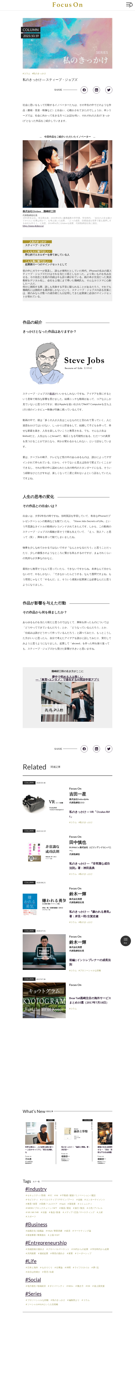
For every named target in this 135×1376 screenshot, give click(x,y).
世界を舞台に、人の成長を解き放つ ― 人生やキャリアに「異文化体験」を (39, 1149)
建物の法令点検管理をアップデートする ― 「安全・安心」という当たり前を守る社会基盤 (112, 1149)
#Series (33, 1294)
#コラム (26, 73)
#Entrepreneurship (46, 1243)
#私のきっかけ (39, 73)
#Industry (36, 1189)
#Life (31, 1261)
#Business (36, 1224)
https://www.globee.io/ (33, 226)
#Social (33, 1280)
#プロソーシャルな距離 (90, 970)
